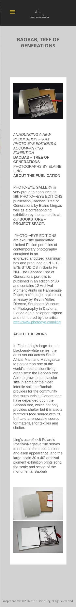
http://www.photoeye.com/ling (37, 321)
